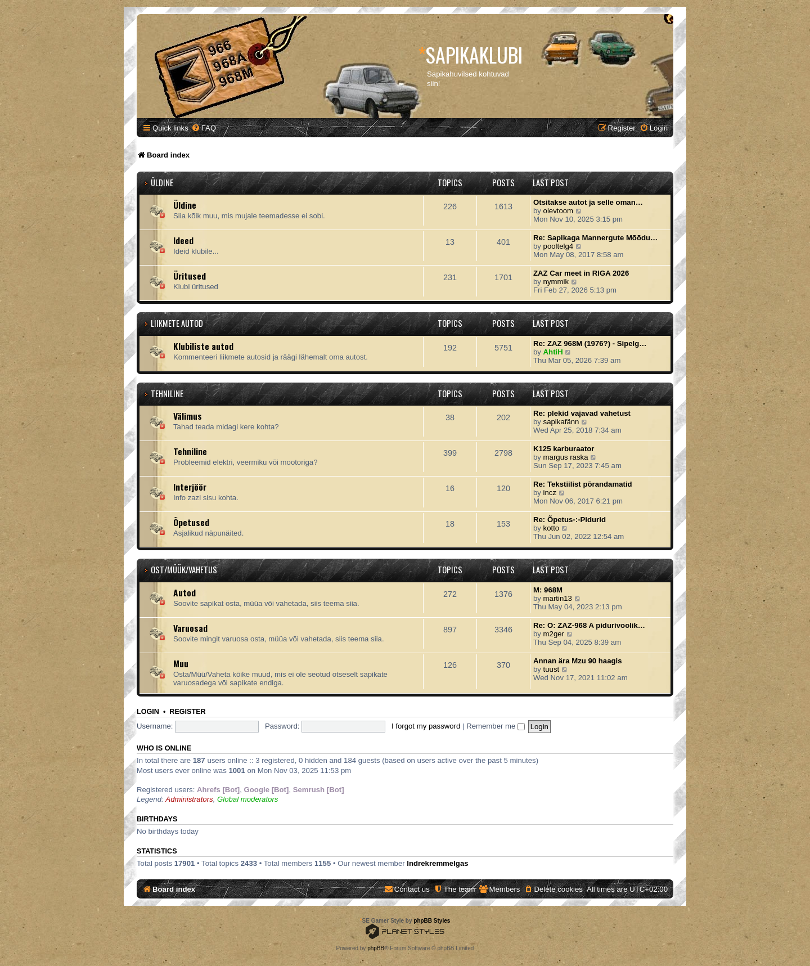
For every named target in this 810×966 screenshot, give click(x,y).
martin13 (557, 598)
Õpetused (191, 522)
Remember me (495, 726)
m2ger (553, 634)
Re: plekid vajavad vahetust (582, 413)
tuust (551, 669)
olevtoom (558, 210)
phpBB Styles (431, 921)
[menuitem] (203, 128)
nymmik (556, 281)
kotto (551, 528)
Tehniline (167, 393)
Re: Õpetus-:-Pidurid (569, 519)
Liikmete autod (177, 323)
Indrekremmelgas (437, 863)
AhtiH (553, 352)
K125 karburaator (563, 448)
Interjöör (189, 486)
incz (549, 492)
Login (148, 712)
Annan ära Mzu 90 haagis (577, 661)
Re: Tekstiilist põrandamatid (582, 484)
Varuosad (190, 628)
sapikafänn (561, 421)
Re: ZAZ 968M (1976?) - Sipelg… (590, 343)
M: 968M (547, 590)
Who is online (164, 748)
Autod (184, 592)
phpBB (375, 948)
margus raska (565, 457)
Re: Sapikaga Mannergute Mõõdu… (595, 237)
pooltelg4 (558, 246)
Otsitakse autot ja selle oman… (588, 202)
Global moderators (247, 799)
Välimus (187, 416)
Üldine (162, 182)
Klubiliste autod (203, 346)
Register (187, 712)
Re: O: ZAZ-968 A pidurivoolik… (589, 625)
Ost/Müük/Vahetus (184, 570)
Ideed (183, 240)
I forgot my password (426, 726)
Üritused (189, 275)
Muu (180, 663)
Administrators (189, 799)
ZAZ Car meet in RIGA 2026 (581, 273)
